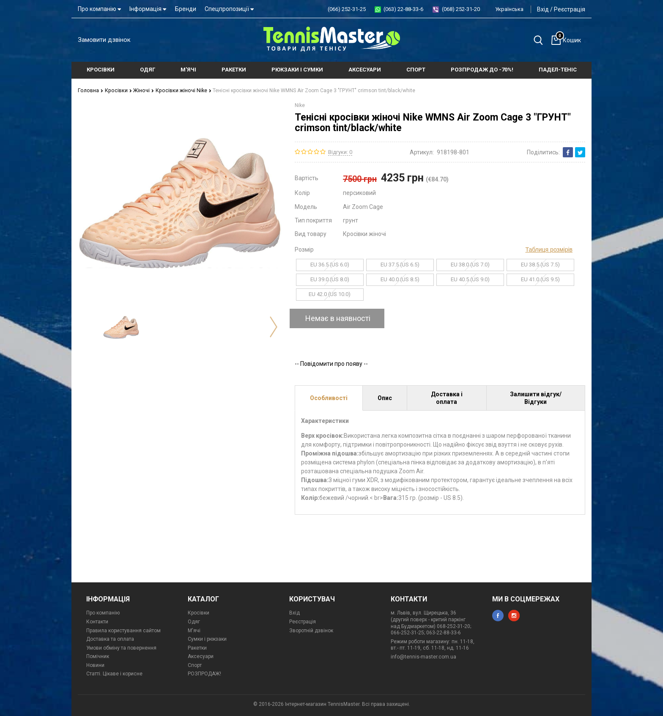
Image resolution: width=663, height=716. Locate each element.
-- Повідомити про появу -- (331, 363)
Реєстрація (569, 9)
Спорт (195, 665)
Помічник (97, 656)
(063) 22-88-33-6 (403, 9)
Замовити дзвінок (104, 40)
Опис (385, 397)
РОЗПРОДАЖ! (204, 674)
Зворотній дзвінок (311, 630)
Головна (90, 90)
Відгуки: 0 (340, 151)
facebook (498, 615)
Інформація (147, 8)
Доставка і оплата (447, 397)
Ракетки (197, 647)
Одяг (194, 621)
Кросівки (116, 90)
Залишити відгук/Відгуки (536, 397)
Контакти (97, 621)
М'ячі (194, 630)
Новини (95, 665)
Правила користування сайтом (123, 630)
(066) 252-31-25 (347, 9)
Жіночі (140, 90)
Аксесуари (201, 656)
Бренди (185, 8)
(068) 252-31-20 (461, 9)
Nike (300, 105)
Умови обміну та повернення (121, 647)
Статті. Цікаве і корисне (114, 674)
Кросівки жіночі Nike (179, 90)
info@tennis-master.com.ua (423, 656)
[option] (121, 326)
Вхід (543, 9)
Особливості (329, 397)
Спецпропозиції (229, 8)
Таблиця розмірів (549, 249)
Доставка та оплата (110, 639)
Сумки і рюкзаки (207, 639)
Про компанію (99, 8)
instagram (514, 615)
